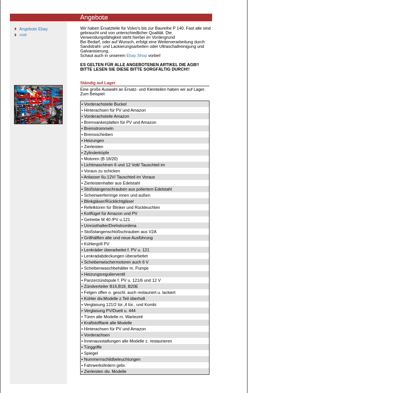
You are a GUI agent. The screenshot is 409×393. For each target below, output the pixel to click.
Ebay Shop (137, 55)
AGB (22, 35)
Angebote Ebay (33, 29)
